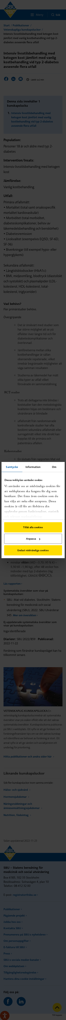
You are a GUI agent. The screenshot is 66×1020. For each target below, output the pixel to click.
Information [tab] (33, 467)
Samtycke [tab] (12, 467)
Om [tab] (54, 467)
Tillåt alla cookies (33, 527)
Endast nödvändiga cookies (33, 550)
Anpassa (33, 538)
